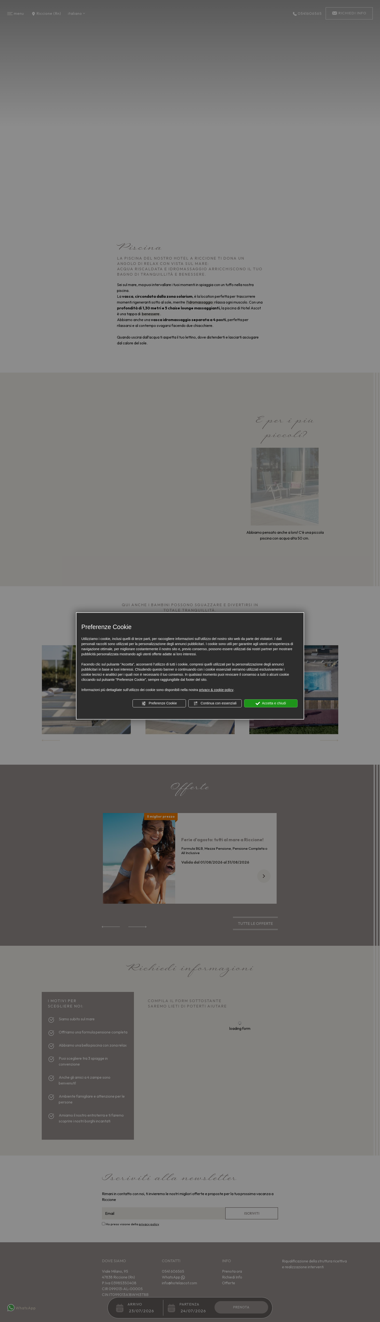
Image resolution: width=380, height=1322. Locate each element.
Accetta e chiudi (271, 703)
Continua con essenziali (215, 703)
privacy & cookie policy (216, 690)
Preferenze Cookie (159, 703)
